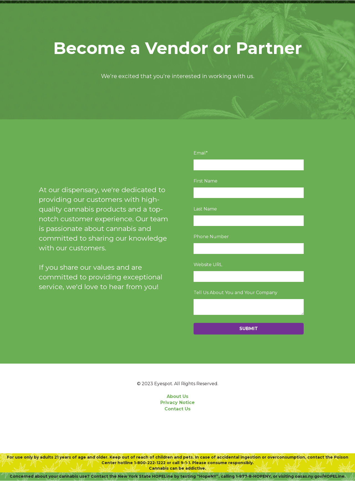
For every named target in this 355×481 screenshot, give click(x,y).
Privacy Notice (177, 402)
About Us (177, 396)
